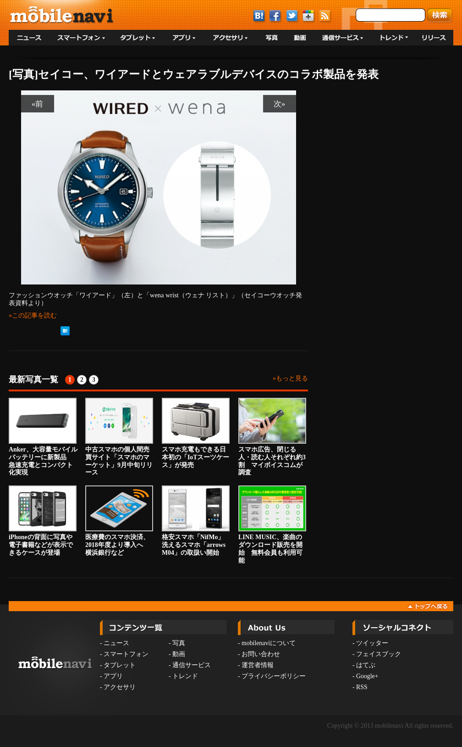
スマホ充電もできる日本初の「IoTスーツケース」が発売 (196, 433)
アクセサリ (120, 687)
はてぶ (365, 665)
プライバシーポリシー (274, 676)
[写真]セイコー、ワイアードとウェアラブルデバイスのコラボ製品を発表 (194, 74)
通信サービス (191, 665)
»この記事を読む (33, 315)
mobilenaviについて (269, 643)
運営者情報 (258, 665)
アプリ (113, 676)
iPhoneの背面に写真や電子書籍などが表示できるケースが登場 (43, 520)
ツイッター (372, 643)
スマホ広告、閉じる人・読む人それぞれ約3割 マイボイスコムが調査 (272, 437)
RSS (362, 687)
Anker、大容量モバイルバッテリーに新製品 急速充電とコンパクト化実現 (43, 437)
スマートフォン (126, 654)
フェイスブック (378, 654)
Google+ (367, 676)
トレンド (185, 676)
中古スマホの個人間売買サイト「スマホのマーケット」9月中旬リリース (119, 437)
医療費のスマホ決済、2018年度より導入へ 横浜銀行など (119, 520)
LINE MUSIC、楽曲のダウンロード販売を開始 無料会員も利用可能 (272, 524)
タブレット (120, 665)
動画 (178, 654)
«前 (38, 103)
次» (280, 103)
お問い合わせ (261, 654)
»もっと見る (290, 378)
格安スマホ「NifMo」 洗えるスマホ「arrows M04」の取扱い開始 (196, 520)
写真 (178, 643)
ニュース (116, 643)
